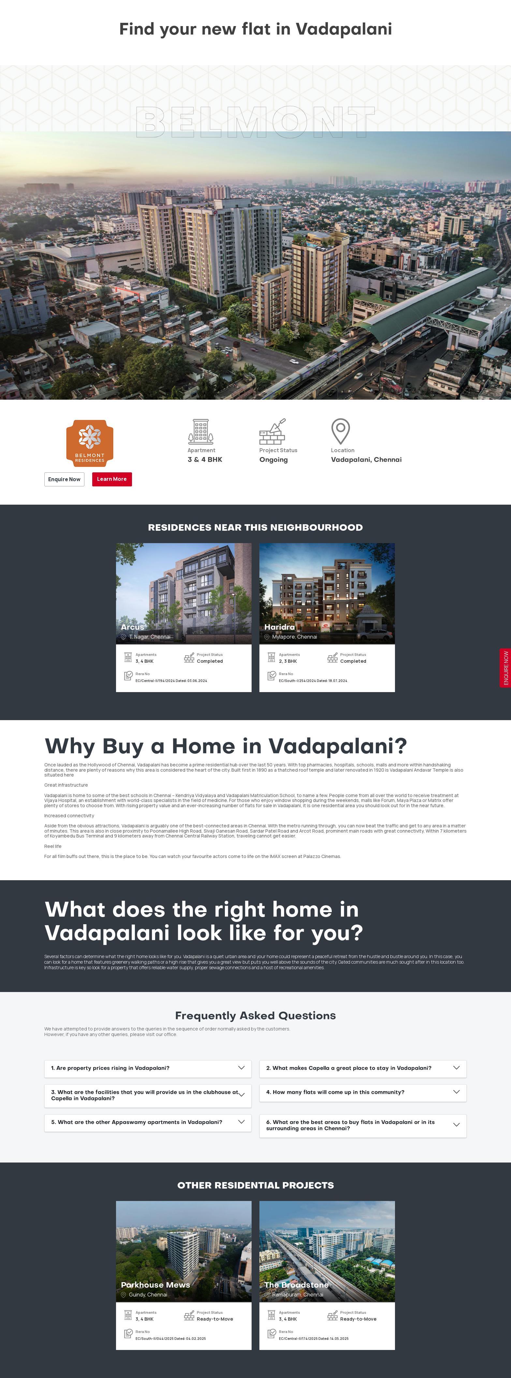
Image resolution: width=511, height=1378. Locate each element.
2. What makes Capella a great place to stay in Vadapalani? (348, 1068)
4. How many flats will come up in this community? (335, 1092)
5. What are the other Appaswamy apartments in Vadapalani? (136, 1122)
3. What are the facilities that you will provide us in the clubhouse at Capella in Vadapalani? (144, 1096)
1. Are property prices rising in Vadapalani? (110, 1068)
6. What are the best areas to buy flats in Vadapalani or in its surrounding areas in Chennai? (350, 1126)
